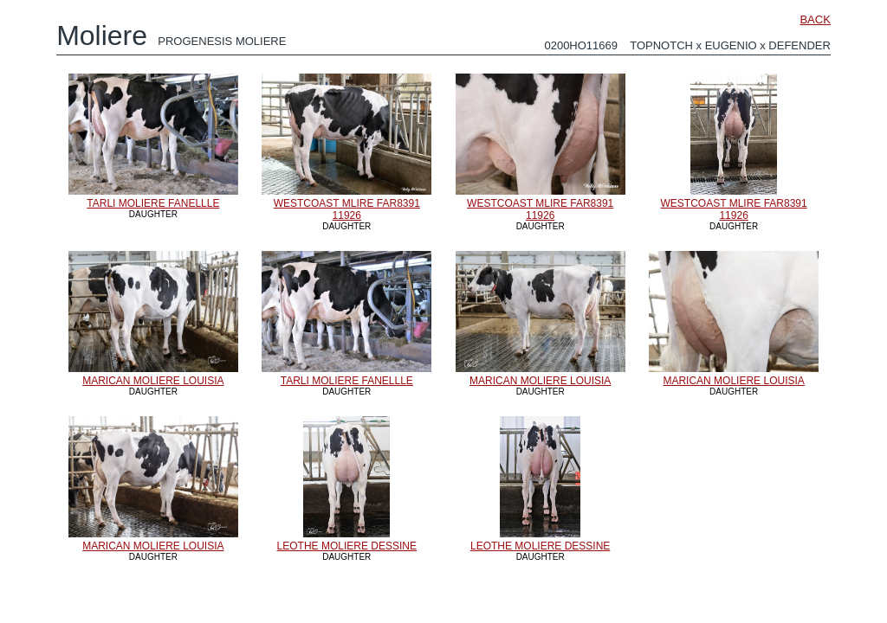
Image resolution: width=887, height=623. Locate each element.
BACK (815, 19)
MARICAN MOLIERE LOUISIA (152, 381)
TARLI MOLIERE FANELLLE (153, 203)
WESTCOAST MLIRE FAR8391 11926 (347, 209)
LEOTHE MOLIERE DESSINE (347, 546)
